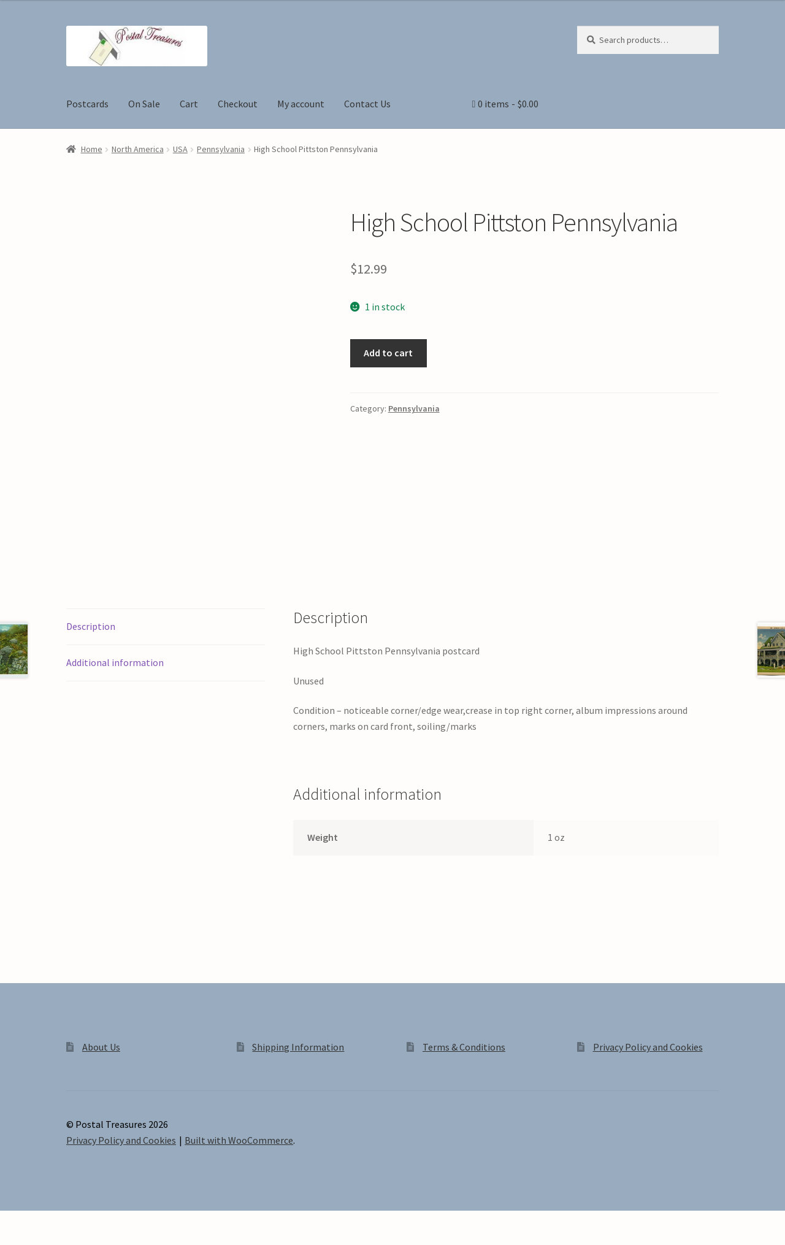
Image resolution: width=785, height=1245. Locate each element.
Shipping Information (298, 1047)
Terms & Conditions (464, 1047)
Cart (189, 104)
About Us (101, 1047)
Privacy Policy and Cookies (648, 1047)
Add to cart (388, 353)
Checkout (238, 104)
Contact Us (367, 104)
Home (91, 149)
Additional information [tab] (115, 662)
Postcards (87, 104)
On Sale (144, 104)
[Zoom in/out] (14, 1222)
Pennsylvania (221, 149)
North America (138, 149)
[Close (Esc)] (103, 1222)
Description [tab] (90, 626)
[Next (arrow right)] (43, 1239)
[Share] (73, 1222)
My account (300, 104)
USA (180, 149)
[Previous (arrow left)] (14, 1239)
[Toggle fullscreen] (43, 1222)
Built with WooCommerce (239, 1140)
